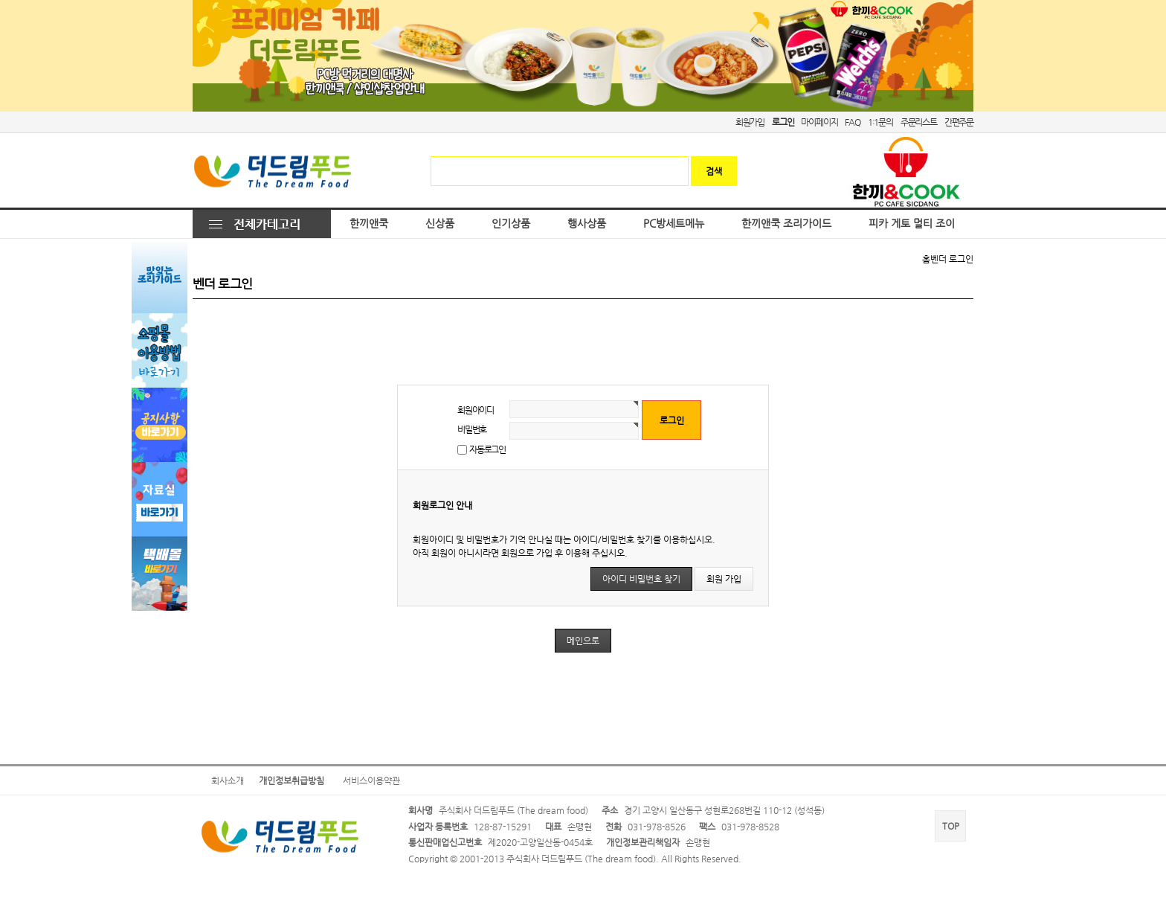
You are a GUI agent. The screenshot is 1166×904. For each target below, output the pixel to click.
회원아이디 (475, 410)
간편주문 (958, 122)
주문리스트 (919, 122)
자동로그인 (487, 449)
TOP (950, 826)
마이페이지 (819, 122)
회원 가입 (723, 579)
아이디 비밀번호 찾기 (641, 579)
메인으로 (583, 640)
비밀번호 (471, 429)
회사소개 (227, 780)
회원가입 (749, 122)
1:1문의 (880, 122)
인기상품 (511, 223)
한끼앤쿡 (369, 223)
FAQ (852, 122)
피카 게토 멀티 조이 (912, 223)
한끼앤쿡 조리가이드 (786, 223)
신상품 (439, 223)
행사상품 (586, 223)
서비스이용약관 (371, 780)
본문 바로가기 (0, 0)
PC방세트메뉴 (673, 223)
